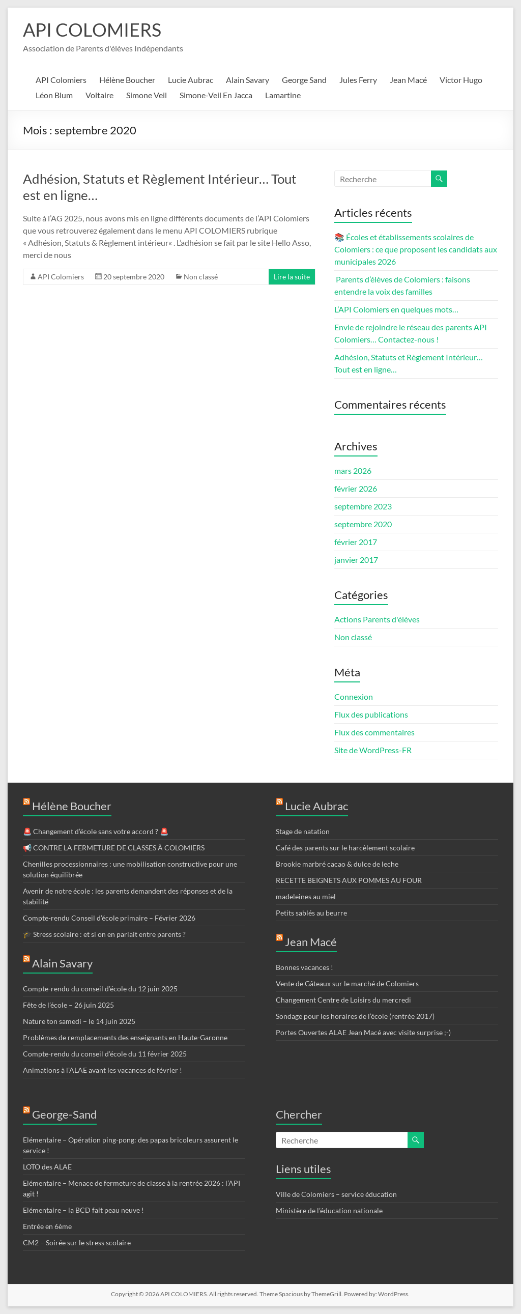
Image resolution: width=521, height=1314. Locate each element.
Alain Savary (247, 79)
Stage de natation (303, 831)
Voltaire (99, 95)
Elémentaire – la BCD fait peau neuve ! (83, 1210)
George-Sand (64, 1114)
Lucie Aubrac (190, 79)
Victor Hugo (461, 79)
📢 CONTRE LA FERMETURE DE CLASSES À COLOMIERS (114, 847)
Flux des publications (371, 714)
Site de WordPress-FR (373, 750)
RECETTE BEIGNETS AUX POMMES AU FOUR (349, 880)
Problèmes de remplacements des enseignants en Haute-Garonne (125, 1037)
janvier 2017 (356, 559)
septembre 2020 (363, 524)
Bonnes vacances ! (304, 967)
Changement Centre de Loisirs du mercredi (343, 999)
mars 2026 (352, 470)
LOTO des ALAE (47, 1166)
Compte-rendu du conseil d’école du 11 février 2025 (105, 1053)
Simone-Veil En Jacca (216, 95)
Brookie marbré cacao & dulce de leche (337, 864)
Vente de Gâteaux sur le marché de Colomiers (347, 983)
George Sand (304, 79)
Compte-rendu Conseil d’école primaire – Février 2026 (109, 917)
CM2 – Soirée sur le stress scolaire (77, 1242)
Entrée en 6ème (47, 1226)
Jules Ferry (358, 79)
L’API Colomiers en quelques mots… (396, 309)
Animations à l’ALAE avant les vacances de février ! (102, 1070)
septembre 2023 (363, 506)
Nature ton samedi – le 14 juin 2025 (79, 1021)
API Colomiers (61, 79)
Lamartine (283, 95)
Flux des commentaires (374, 732)
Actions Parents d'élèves (377, 619)
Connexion (353, 696)
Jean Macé (408, 79)
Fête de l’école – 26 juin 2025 (68, 1005)
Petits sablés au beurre (311, 912)
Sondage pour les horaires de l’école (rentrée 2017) (355, 1016)
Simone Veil (146, 95)
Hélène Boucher (127, 79)
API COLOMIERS (92, 29)
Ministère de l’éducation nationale (329, 1210)
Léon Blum (54, 95)
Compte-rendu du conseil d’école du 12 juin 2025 (100, 988)
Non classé (201, 276)
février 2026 (355, 488)
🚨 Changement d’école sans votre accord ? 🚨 (97, 831)
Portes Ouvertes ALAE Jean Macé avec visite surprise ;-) (363, 1032)
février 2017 (355, 542)
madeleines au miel (306, 896)
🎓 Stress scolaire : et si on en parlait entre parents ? (104, 934)
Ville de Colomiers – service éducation (336, 1194)
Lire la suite (292, 276)
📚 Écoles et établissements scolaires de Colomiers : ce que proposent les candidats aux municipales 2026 (415, 249)
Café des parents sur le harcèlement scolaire (345, 847)
